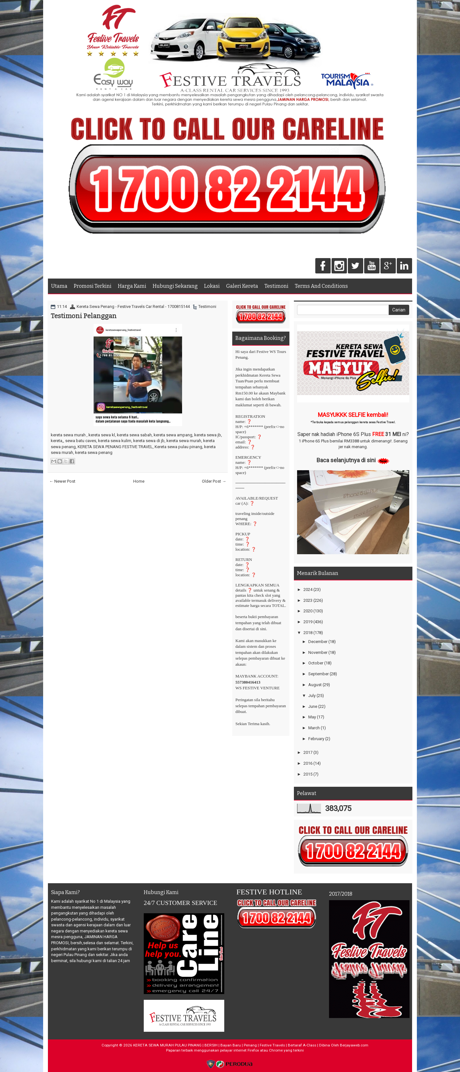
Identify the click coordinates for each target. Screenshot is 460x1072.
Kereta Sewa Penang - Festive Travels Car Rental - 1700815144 (133, 306)
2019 (307, 621)
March (314, 727)
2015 (307, 774)
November (317, 652)
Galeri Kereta (242, 286)
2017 (307, 752)
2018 (307, 632)
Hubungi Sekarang (175, 286)
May (312, 717)
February (316, 738)
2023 (307, 600)
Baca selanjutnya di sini (346, 460)
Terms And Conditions (321, 286)
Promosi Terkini (92, 286)
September (318, 673)
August (315, 684)
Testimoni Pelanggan (84, 316)
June (312, 706)
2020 (307, 611)
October (315, 663)
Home (138, 481)
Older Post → (214, 481)
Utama (59, 286)
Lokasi (212, 286)
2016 (307, 763)
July (312, 695)
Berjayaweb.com (354, 1045)
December (317, 641)
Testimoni (276, 286)
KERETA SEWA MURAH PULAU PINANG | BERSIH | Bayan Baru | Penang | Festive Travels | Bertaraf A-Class (224, 1045)
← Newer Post (62, 481)
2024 (307, 589)
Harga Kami (132, 286)
